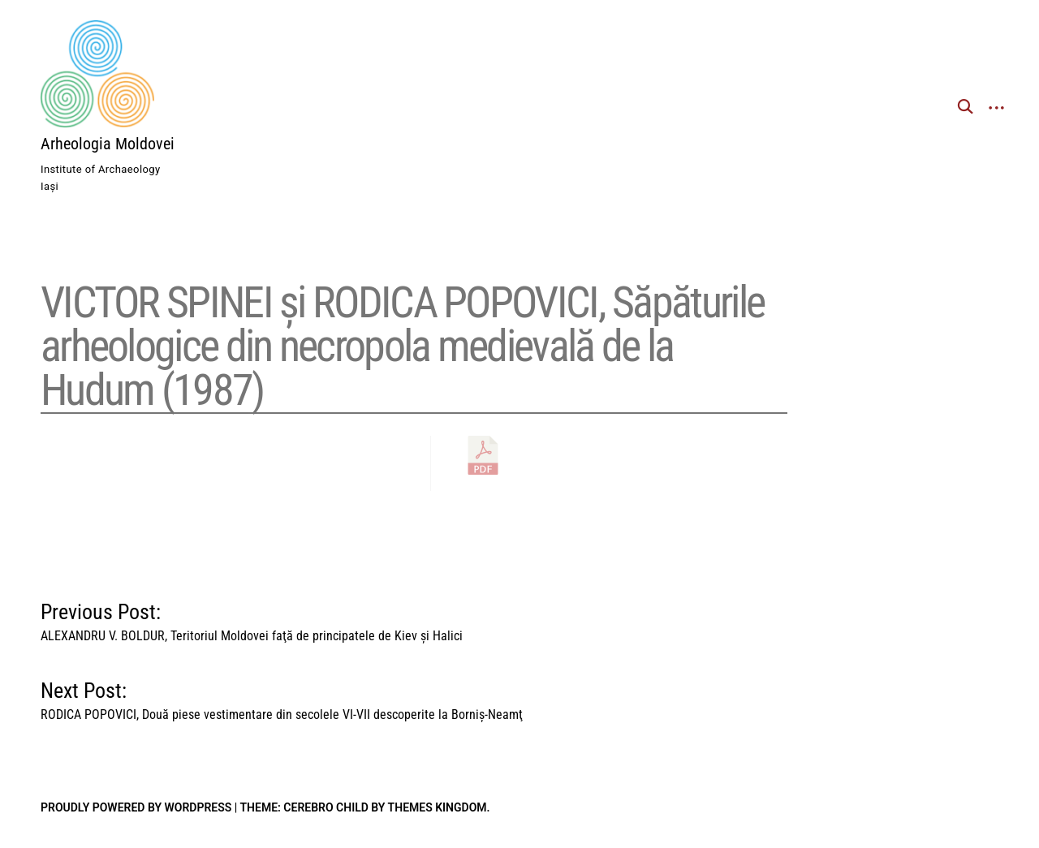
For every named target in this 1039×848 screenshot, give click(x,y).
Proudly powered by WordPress (136, 807)
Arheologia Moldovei (108, 143)
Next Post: (282, 697)
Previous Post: (252, 618)
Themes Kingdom (437, 807)
